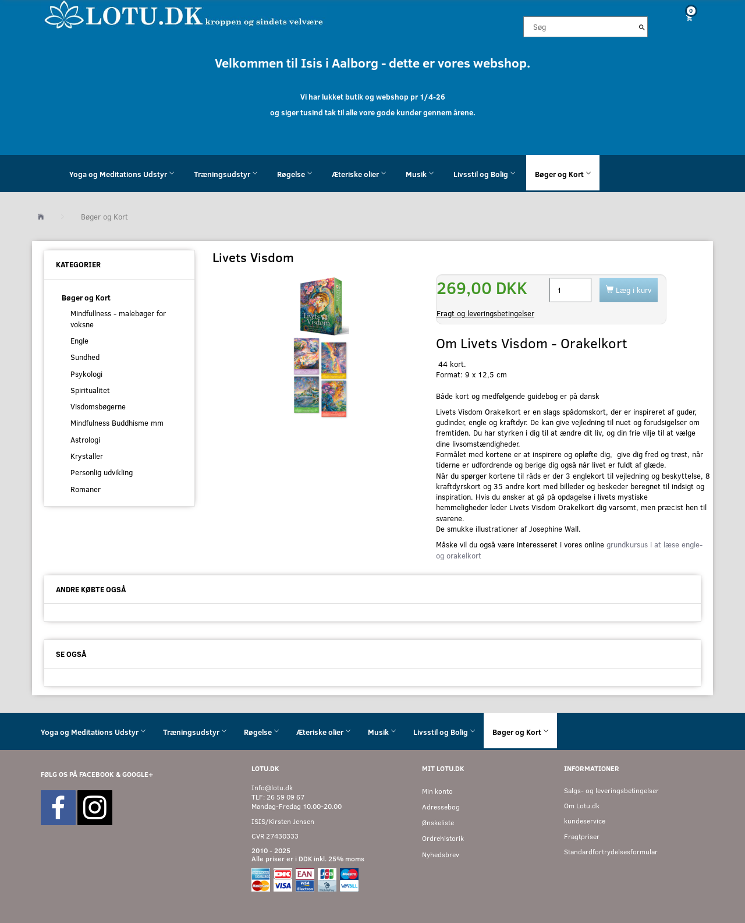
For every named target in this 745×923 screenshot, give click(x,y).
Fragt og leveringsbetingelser (485, 313)
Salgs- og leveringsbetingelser (611, 790)
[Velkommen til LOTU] (184, 13)
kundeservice (584, 820)
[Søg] (642, 27)
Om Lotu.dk (581, 805)
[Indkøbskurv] (685, 18)
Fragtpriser (581, 836)
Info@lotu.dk (272, 787)
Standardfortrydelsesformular (611, 851)
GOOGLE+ (137, 774)
